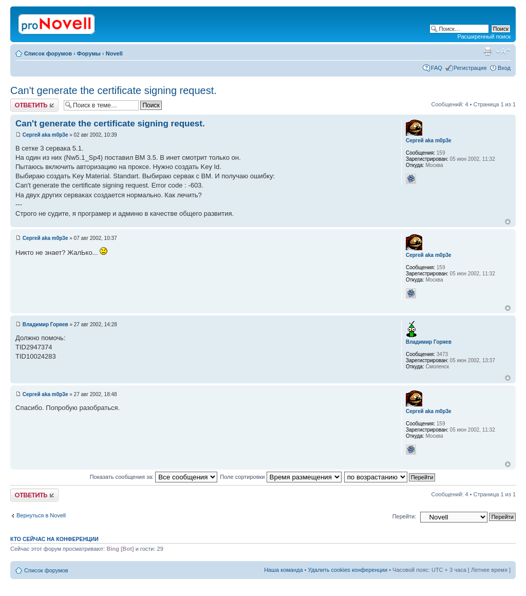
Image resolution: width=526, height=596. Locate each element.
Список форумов (48, 53)
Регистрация (470, 68)
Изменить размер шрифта (503, 51)
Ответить (34, 105)
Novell (114, 53)
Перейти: (404, 516)
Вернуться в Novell (41, 515)
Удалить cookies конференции (348, 570)
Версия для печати (487, 51)
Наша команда (283, 570)
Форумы (89, 53)
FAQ (436, 68)
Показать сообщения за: (154, 477)
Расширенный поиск (484, 36)
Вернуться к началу (508, 222)
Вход (504, 68)
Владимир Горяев (45, 324)
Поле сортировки (280, 477)
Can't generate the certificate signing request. (113, 90)
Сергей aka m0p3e (45, 135)
